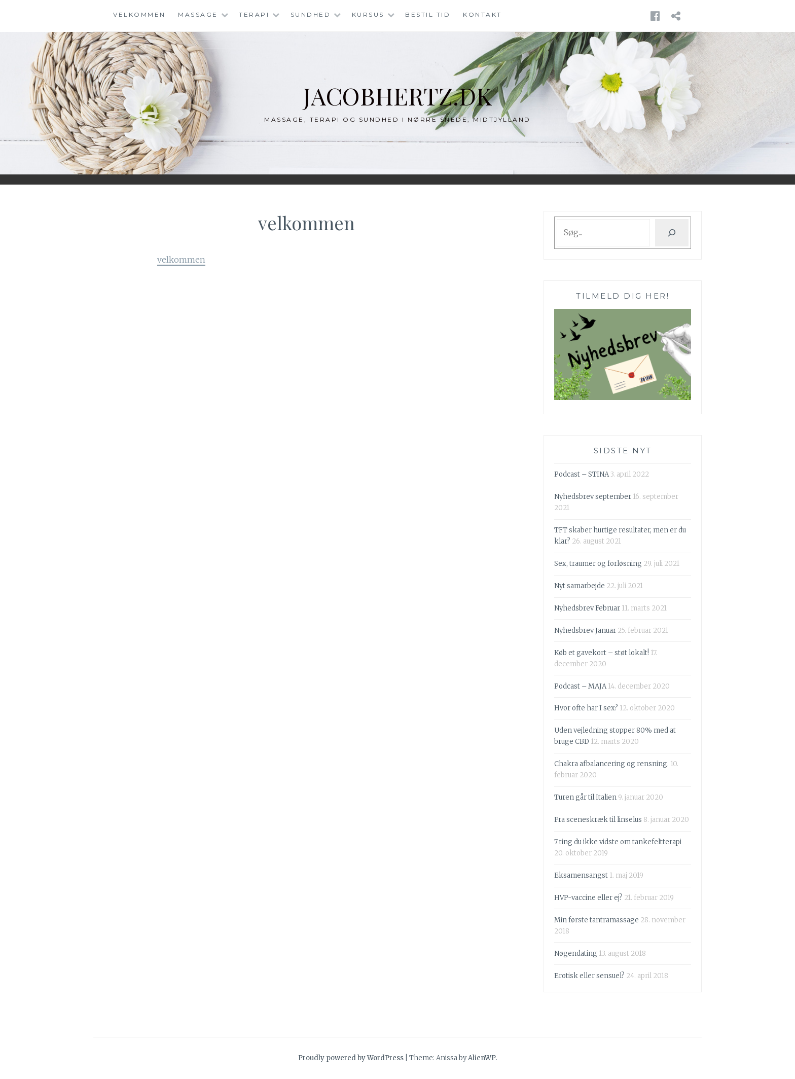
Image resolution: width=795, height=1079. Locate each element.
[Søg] (672, 232)
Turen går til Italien (585, 797)
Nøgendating (575, 953)
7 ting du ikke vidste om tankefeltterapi (617, 842)
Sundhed (311, 14)
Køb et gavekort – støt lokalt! (601, 653)
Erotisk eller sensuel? (589, 976)
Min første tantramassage (596, 920)
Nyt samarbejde (579, 586)
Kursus (368, 14)
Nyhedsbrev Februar (587, 608)
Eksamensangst (581, 875)
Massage (198, 14)
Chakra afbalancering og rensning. (611, 764)
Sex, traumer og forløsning (598, 563)
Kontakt (482, 14)
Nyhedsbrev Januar (585, 630)
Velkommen (139, 14)
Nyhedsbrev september (592, 496)
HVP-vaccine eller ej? (588, 897)
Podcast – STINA (581, 474)
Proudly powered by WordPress (351, 1058)
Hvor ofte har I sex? (586, 708)
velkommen (181, 260)
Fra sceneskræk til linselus (598, 819)
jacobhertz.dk (398, 95)
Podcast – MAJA (580, 686)
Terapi (254, 14)
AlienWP (482, 1058)
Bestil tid (427, 14)
